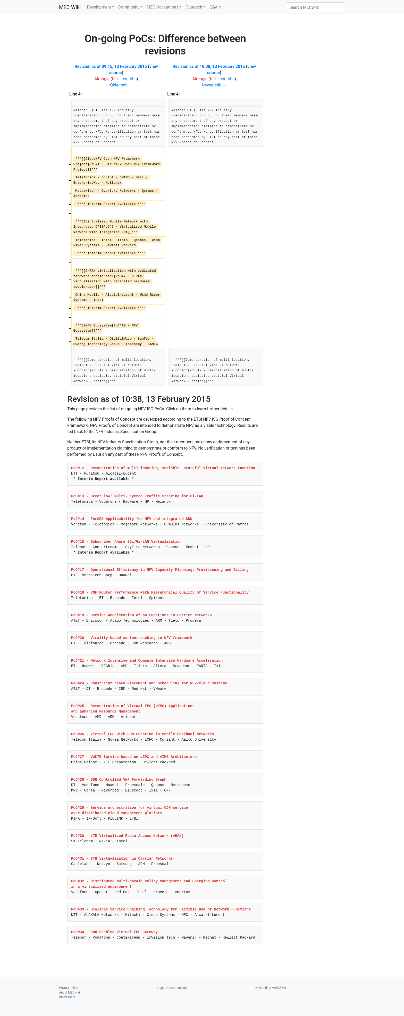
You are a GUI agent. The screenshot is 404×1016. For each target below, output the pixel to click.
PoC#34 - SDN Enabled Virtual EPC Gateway (114, 932)
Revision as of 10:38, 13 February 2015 (209, 66)
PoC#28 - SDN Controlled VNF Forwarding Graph (118, 780)
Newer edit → (214, 85)
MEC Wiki (70, 7)
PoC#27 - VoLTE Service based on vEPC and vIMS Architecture (134, 757)
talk (115, 78)
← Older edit (116, 85)
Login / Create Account (173, 988)
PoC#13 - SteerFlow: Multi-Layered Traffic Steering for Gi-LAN (137, 496)
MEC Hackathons (162, 7)
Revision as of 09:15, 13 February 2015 (111, 66)
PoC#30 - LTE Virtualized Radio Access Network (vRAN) (127, 836)
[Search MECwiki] (315, 7)
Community (128, 7)
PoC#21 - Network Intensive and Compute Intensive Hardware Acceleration (147, 661)
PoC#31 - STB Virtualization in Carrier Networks (122, 859)
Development (99, 7)
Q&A (213, 7)
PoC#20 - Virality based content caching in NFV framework (131, 638)
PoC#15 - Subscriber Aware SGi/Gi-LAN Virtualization (126, 542)
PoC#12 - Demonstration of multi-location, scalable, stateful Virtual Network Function (163, 468)
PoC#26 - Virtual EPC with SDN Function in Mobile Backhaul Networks (142, 734)
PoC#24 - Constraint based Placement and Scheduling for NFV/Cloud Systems (149, 683)
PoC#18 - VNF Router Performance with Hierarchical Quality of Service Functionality (160, 592)
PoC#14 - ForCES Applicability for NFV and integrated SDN (131, 519)
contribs (129, 78)
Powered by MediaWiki (270, 988)
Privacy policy (68, 988)
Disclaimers (67, 997)
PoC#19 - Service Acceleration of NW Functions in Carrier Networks (141, 615)
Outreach (194, 7)
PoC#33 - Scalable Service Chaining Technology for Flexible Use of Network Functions (161, 909)
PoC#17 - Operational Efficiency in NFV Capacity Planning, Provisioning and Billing (160, 570)
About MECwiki (69, 992)
